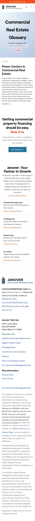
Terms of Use (7, 378)
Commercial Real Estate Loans (15, 302)
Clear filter (18, 50)
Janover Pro (7, 310)
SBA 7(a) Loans (8, 306)
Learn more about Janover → (17, 196)
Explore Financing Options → (13, 211)
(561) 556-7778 (8, 333)
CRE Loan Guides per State (13, 360)
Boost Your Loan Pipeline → (13, 260)
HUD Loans (19, 306)
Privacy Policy (7, 375)
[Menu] (31, 7)
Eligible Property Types (11, 342)
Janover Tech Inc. (15, 292)
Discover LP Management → (13, 228)
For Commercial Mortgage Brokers (16, 365)
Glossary (5, 356)
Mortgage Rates (8, 347)
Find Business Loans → (11, 244)
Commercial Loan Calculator (14, 351)
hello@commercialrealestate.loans (16, 338)
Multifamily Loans (9, 299)
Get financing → (17, 150)
